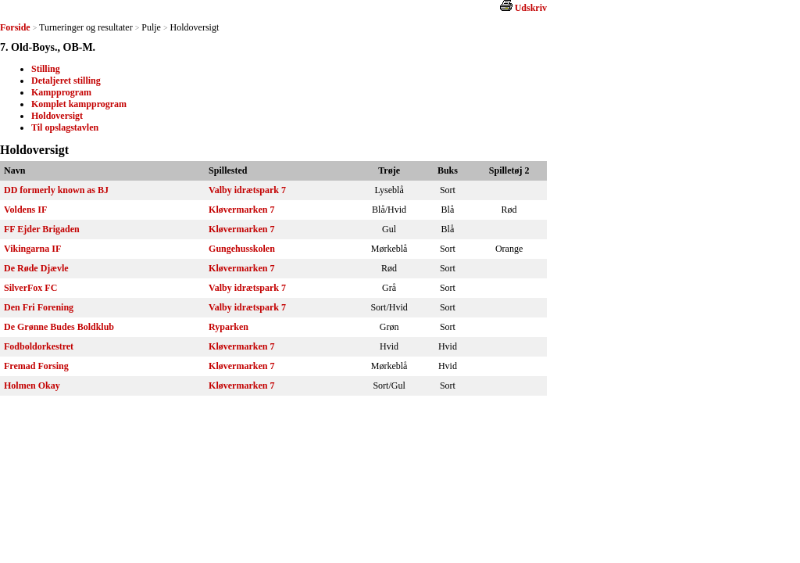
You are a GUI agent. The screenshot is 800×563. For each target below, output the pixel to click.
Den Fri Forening (38, 307)
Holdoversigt (57, 115)
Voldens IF (25, 209)
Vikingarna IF (32, 248)
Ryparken (228, 326)
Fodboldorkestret (38, 346)
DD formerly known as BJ (56, 190)
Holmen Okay (32, 385)
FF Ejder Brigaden (42, 229)
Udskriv (531, 7)
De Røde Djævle (36, 268)
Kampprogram (61, 92)
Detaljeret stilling (66, 80)
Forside (15, 27)
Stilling (45, 68)
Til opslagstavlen (64, 127)
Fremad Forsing (36, 365)
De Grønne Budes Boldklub (59, 326)
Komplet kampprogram (79, 104)
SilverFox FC (30, 287)
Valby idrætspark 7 (247, 190)
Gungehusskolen (242, 248)
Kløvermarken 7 (241, 209)
